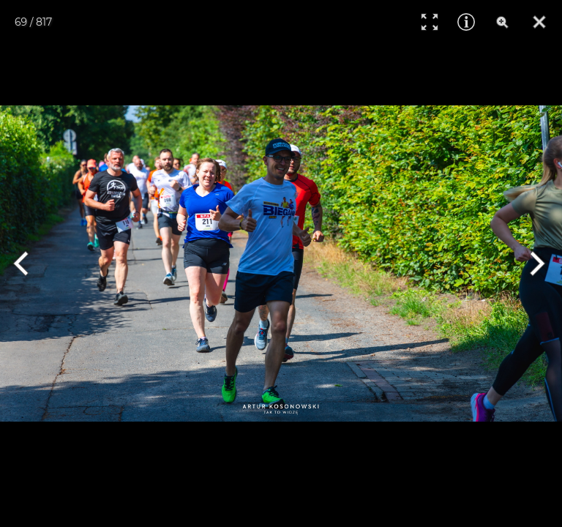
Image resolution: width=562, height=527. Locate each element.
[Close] (539, 22)
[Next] (534, 263)
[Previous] (27, 263)
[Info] (466, 22)
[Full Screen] (429, 22)
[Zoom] (502, 22)
